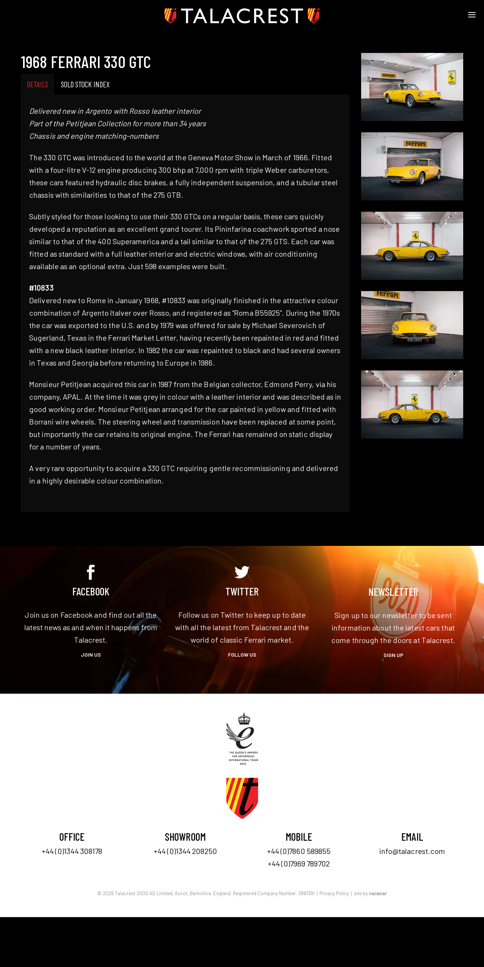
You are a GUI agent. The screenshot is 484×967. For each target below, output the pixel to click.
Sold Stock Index (85, 84)
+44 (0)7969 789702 (299, 863)
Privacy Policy (334, 893)
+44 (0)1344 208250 (185, 850)
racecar (377, 893)
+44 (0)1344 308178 (72, 850)
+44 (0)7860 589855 (299, 850)
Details (37, 84)
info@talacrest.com (412, 850)
